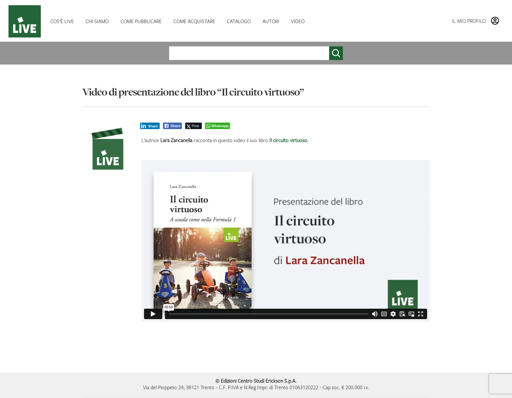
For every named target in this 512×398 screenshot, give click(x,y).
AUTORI (271, 21)
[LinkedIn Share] (150, 126)
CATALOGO (239, 21)
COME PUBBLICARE (141, 21)
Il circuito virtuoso (288, 140)
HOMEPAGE (26, 21)
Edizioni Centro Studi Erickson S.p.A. (258, 380)
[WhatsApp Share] (217, 126)
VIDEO (298, 21)
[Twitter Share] (193, 126)
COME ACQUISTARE (194, 21)
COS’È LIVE (62, 21)
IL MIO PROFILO (469, 21)
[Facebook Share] (172, 126)
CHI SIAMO (97, 21)
